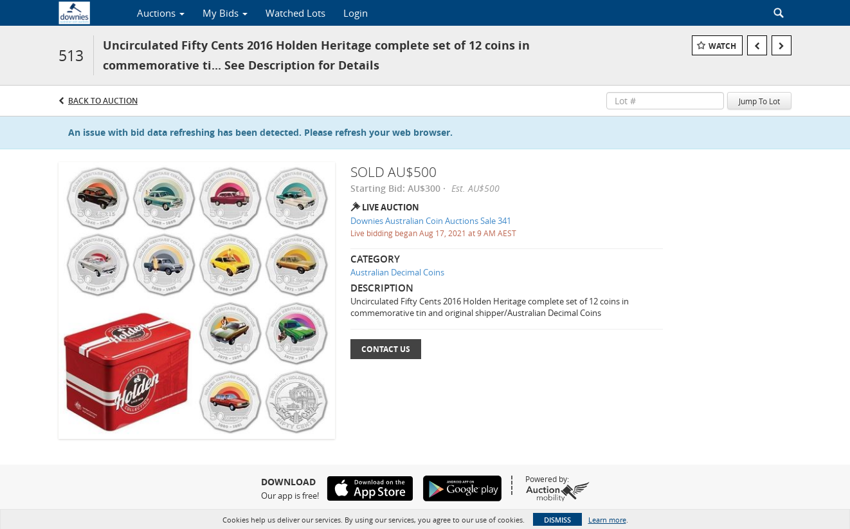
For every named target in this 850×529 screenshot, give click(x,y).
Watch (722, 46)
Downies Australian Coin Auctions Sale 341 (430, 221)
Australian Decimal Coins (397, 272)
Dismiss (557, 519)
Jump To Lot (759, 101)
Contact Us (385, 349)
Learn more (607, 519)
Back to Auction (103, 100)
